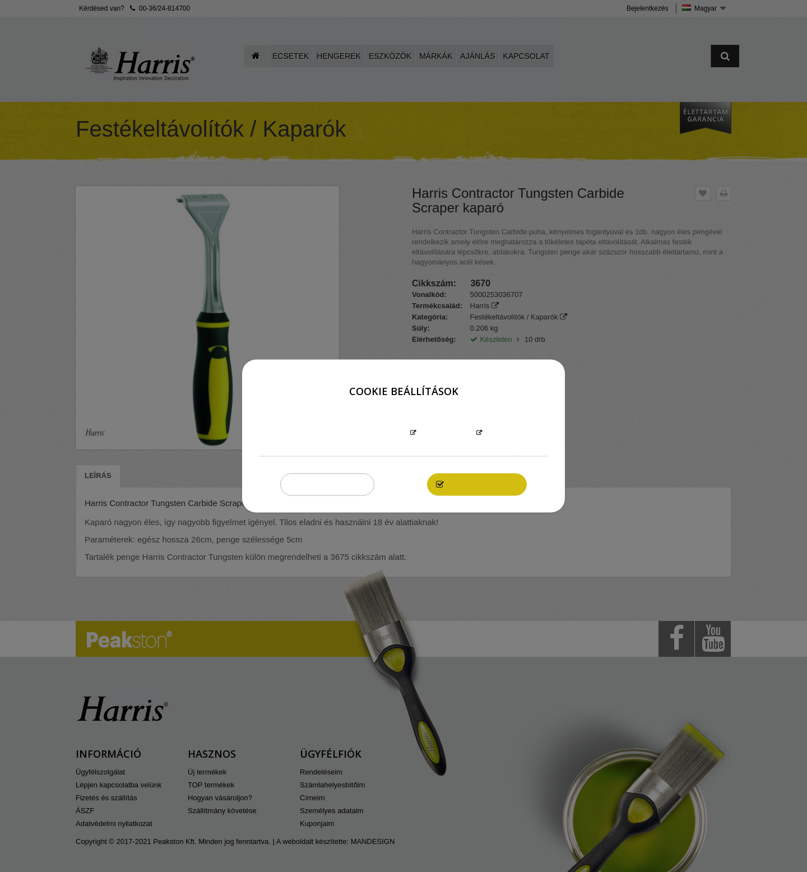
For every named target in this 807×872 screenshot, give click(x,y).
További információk (366, 433)
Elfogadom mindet (483, 484)
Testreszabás (446, 433)
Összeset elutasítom (327, 484)
